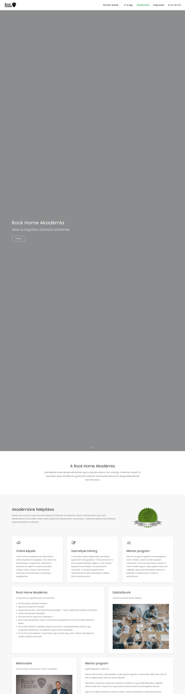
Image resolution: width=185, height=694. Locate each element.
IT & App (128, 5)
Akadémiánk (143, 5)
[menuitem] (112, 5)
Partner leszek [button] (111, 5)
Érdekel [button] (19, 239)
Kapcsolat (158, 5)
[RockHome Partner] (10, 5)
